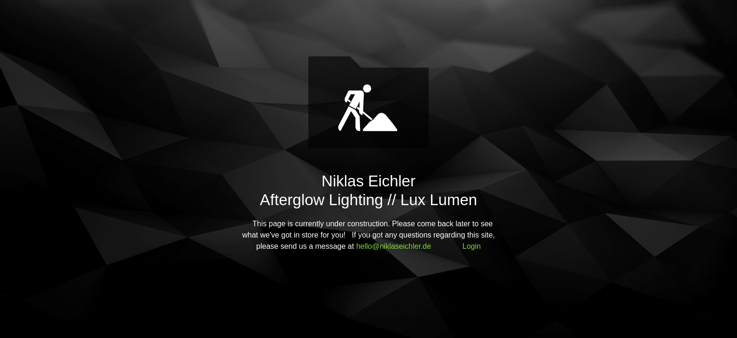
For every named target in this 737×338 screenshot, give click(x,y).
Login (472, 246)
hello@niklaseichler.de (393, 246)
